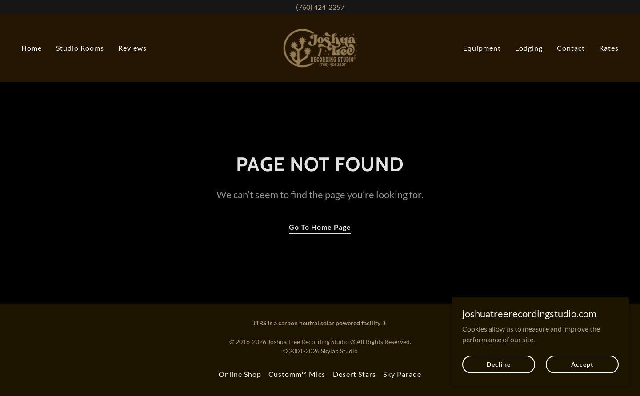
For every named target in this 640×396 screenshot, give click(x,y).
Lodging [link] (529, 48)
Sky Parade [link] (402, 374)
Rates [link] (609, 48)
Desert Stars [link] (354, 374)
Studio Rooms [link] (80, 48)
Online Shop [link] (240, 374)
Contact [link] (571, 48)
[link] (320, 47)
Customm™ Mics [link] (296, 374)
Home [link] (31, 48)
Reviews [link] (132, 48)
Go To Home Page (320, 227)
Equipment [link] (482, 48)
